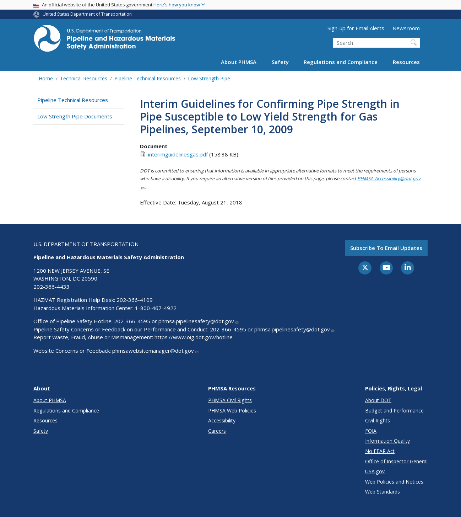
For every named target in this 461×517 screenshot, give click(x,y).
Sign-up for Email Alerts (355, 28)
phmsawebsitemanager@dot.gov (155, 350)
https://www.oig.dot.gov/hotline (193, 337)
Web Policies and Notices (394, 481)
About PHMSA (238, 61)
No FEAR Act (380, 451)
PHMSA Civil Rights (230, 400)
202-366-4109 (134, 299)
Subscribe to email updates (386, 247)
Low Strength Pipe (209, 78)
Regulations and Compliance (341, 61)
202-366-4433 (51, 286)
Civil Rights (377, 420)
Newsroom (406, 28)
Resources (406, 61)
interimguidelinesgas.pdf (178, 154)
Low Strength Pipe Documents (74, 116)
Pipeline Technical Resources (147, 78)
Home (46, 78)
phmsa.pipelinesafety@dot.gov (198, 321)
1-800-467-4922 (156, 307)
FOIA (370, 430)
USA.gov (375, 471)
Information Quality (387, 440)
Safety (280, 61)
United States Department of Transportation (87, 14)
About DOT (378, 400)
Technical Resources (83, 78)
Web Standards (382, 491)
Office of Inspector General (396, 461)
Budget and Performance (394, 410)
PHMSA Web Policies (232, 410)
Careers (217, 430)
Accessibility (221, 420)
